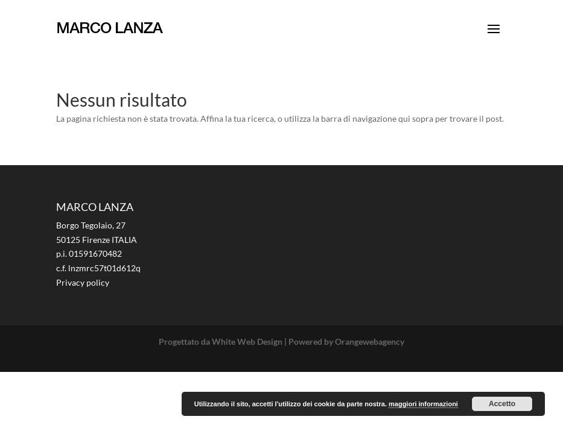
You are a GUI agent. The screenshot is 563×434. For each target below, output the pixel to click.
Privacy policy (82, 282)
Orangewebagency (369, 341)
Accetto (502, 404)
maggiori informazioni (423, 403)
